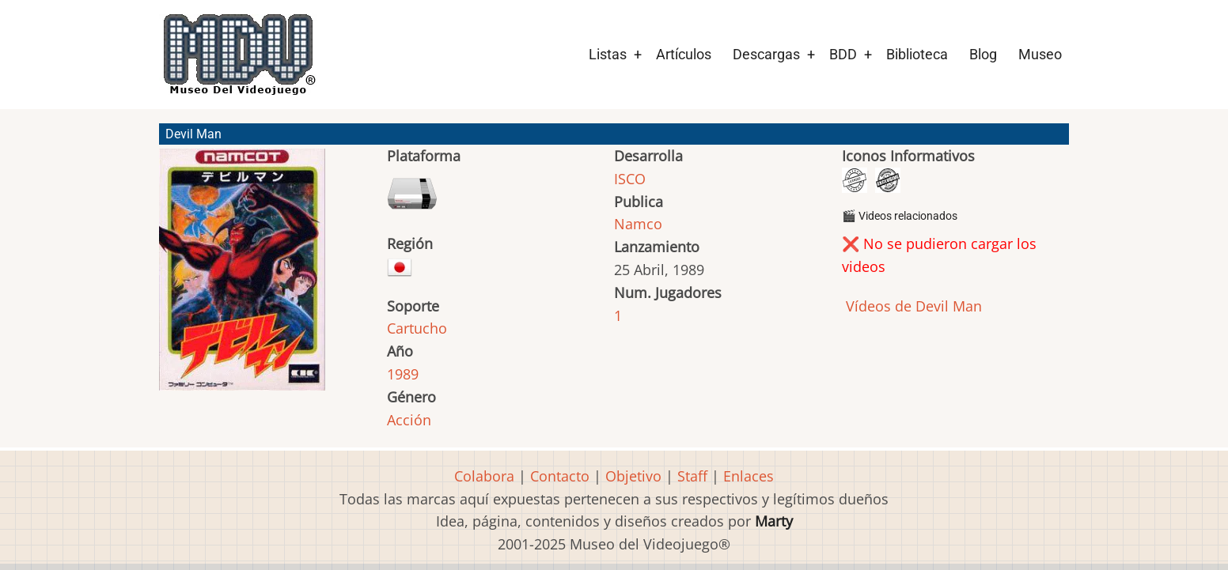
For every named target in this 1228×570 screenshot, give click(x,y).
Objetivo (633, 475)
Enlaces (748, 475)
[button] (242, 277)
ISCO (630, 178)
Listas (608, 54)
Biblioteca (917, 54)
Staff (692, 475)
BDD (843, 54)
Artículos (683, 54)
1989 (403, 373)
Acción (409, 419)
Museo (1040, 54)
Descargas (766, 54)
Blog (983, 54)
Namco (638, 223)
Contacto (559, 475)
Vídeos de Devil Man (912, 305)
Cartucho (417, 328)
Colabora (484, 475)
